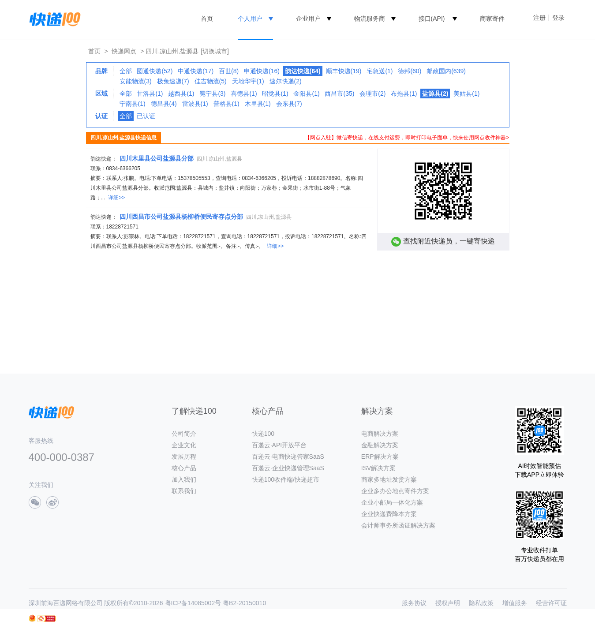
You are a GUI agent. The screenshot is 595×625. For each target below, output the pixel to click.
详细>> (116, 198)
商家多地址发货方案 (389, 479)
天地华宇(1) (248, 81)
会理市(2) (372, 93)
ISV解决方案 (378, 468)
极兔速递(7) (173, 81)
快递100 (263, 433)
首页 (207, 18)
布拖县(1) (404, 93)
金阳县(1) (306, 93)
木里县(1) (258, 103)
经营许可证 (551, 602)
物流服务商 (369, 18)
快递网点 (124, 51)
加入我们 (184, 479)
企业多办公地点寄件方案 (395, 490)
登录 (558, 17)
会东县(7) (289, 103)
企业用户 (308, 18)
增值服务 (514, 602)
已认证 (146, 116)
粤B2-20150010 (244, 602)
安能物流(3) (136, 81)
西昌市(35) (339, 93)
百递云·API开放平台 (279, 445)
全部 (126, 71)
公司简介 (184, 433)
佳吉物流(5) (211, 81)
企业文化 (184, 445)
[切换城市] (215, 51)
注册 (539, 17)
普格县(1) (226, 103)
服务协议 (414, 602)
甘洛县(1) (150, 93)
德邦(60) (409, 71)
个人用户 (250, 18)
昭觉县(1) (275, 93)
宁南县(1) (133, 103)
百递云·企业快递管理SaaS (288, 468)
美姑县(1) (466, 93)
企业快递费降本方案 (389, 513)
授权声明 (447, 602)
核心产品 (184, 468)
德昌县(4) (164, 103)
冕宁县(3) (212, 93)
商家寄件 (492, 18)
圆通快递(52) (154, 71)
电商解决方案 (379, 433)
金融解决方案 (379, 445)
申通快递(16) (262, 71)
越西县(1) (181, 93)
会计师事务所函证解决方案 (398, 525)
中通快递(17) (195, 71)
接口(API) (432, 18)
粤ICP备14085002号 (193, 602)
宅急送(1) (380, 71)
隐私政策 (481, 602)
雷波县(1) (195, 103)
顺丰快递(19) (344, 71)
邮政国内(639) (446, 71)
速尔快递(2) (285, 81)
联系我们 (184, 490)
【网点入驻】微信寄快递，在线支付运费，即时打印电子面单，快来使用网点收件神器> (407, 138)
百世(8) (229, 71)
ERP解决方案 (380, 456)
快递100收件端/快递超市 (285, 479)
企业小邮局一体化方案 (392, 502)
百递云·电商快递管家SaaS (288, 456)
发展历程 (184, 456)
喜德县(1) (244, 93)
